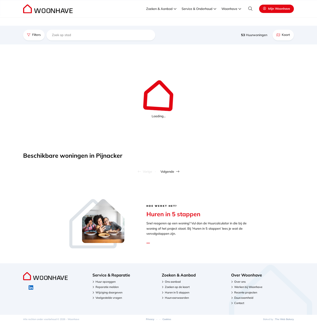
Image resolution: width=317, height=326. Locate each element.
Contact (239, 305)
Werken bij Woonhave (248, 289)
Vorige (136, 172)
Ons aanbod (173, 283)
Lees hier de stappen (164, 243)
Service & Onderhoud (197, 17)
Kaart (283, 35)
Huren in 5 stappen (177, 294)
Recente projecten (245, 294)
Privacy (150, 321)
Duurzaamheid (243, 299)
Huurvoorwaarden (177, 299)
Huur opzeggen (106, 283)
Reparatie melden (107, 289)
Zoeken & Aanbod (159, 17)
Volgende (178, 172)
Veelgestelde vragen (271, 4)
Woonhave (229, 17)
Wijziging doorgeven (109, 294)
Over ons (240, 283)
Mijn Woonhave (276, 17)
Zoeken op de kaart (177, 289)
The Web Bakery (284, 321)
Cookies (166, 321)
